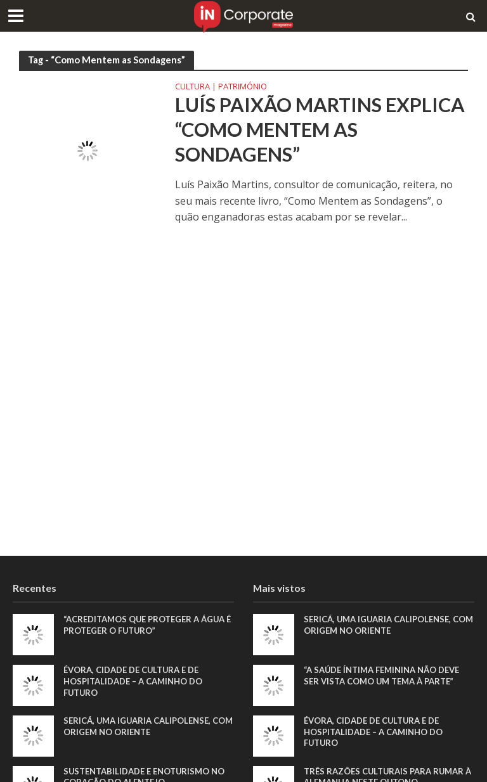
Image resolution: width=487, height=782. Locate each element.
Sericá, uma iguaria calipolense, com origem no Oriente (148, 726)
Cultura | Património (221, 87)
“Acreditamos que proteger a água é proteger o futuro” (147, 625)
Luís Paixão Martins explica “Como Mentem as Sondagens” (320, 129)
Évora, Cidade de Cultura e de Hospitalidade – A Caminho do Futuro (132, 681)
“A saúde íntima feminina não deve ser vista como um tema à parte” (381, 675)
